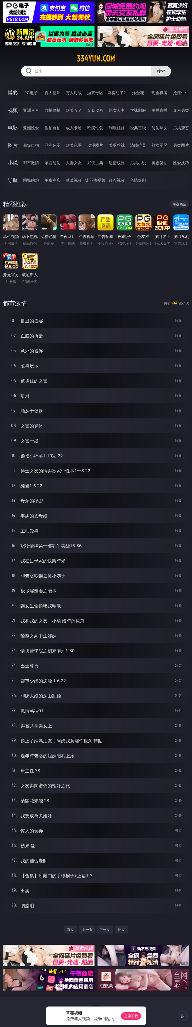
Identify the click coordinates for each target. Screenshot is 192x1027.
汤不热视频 (95, 180)
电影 (13, 127)
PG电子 (31, 92)
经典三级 (138, 127)
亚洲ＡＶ (31, 110)
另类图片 (181, 145)
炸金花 (138, 92)
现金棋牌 (160, 92)
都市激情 (31, 162)
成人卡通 (74, 127)
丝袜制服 (138, 110)
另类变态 (181, 127)
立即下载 (131, 1016)
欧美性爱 (95, 127)
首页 (70, 929)
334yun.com (96, 58)
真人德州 (52, 92)
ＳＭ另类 (181, 110)
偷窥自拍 (31, 145)
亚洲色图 (52, 145)
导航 (13, 180)
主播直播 (160, 110)
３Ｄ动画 (95, 110)
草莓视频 (74, 180)
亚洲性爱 (31, 127)
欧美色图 (74, 145)
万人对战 (74, 92)
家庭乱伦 (52, 162)
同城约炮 (31, 180)
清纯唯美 (138, 145)
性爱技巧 (181, 162)
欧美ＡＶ (74, 110)
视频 (13, 110)
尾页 (121, 929)
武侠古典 (95, 162)
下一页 (105, 929)
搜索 (161, 71)
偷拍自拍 (52, 127)
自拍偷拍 (52, 110)
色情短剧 (138, 180)
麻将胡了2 (117, 92)
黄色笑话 (160, 162)
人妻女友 (74, 162)
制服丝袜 (117, 127)
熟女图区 (160, 145)
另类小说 (138, 162)
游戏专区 (95, 92)
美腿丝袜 (117, 145)
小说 (13, 162)
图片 (13, 145)
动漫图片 (95, 145)
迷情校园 (117, 162)
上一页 (87, 929)
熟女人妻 (117, 110)
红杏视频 (117, 180)
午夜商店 (52, 180)
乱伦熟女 (160, 127)
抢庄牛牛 (181, 92)
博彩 (13, 92)
